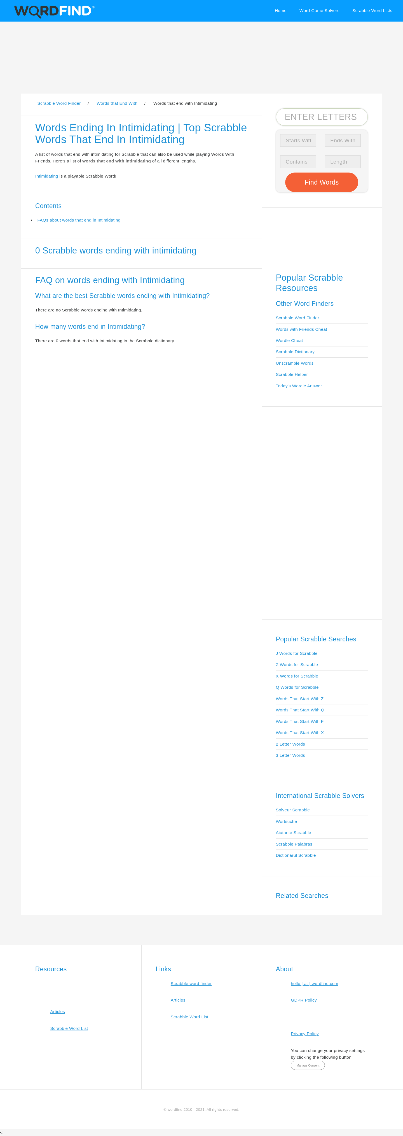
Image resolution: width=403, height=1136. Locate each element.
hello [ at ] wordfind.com (314, 983)
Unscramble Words (295, 363)
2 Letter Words (290, 744)
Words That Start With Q (300, 709)
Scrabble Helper (292, 374)
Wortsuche (286, 821)
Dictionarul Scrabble (296, 855)
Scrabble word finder (191, 983)
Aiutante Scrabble (293, 832)
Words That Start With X (300, 732)
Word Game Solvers (319, 10)
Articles (57, 1011)
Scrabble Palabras (294, 844)
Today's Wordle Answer (299, 385)
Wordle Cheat (289, 340)
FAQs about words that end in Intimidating (78, 220)
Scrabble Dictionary (295, 351)
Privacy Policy (305, 1033)
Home (281, 10)
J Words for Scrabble (297, 653)
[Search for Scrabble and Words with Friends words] (322, 117)
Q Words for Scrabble (297, 687)
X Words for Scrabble (297, 676)
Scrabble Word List (69, 1028)
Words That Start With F (300, 721)
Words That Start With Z (300, 698)
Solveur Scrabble (293, 809)
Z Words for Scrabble (297, 664)
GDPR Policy (304, 1000)
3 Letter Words (290, 755)
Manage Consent (307, 1065)
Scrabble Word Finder (297, 317)
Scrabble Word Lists (372, 10)
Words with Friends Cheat (301, 329)
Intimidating (46, 176)
